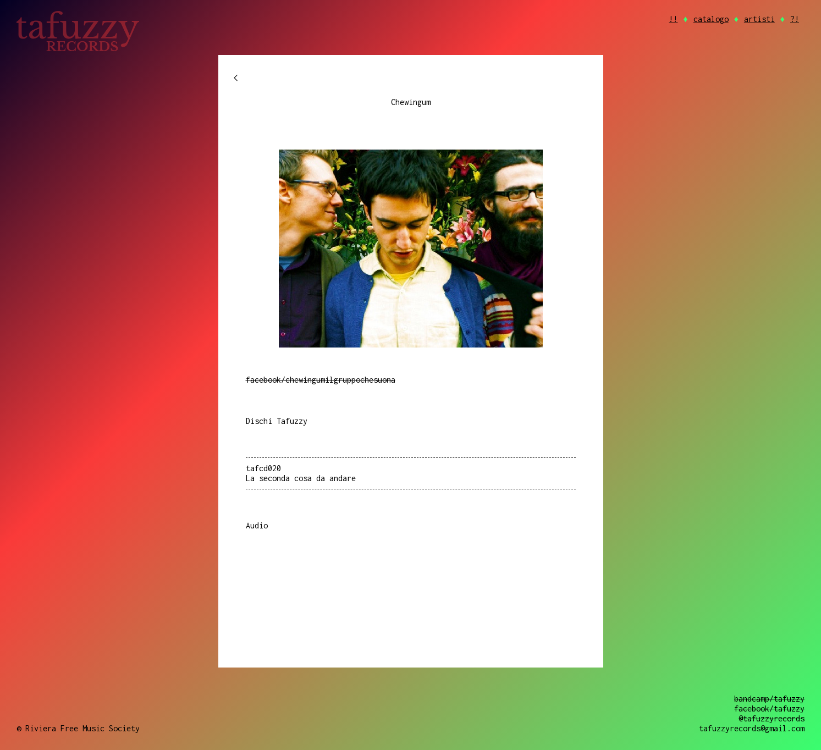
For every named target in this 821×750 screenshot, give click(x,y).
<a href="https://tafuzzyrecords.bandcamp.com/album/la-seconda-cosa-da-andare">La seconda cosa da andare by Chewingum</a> (411, 573)
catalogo (711, 19)
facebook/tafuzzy (769, 708)
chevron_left (236, 78)
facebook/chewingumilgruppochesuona (320, 379)
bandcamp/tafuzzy (769, 698)
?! (794, 19)
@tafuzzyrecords (772, 718)
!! (673, 19)
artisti (759, 19)
